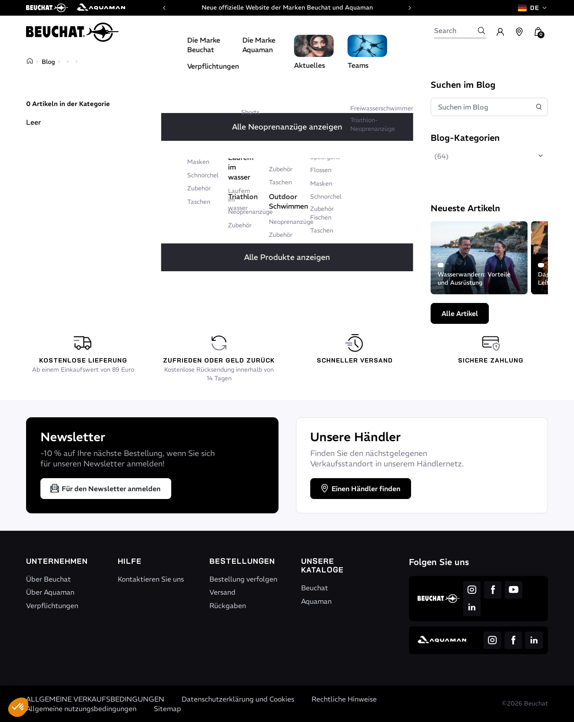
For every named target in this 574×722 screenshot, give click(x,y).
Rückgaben (227, 605)
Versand (222, 592)
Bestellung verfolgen (243, 579)
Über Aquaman (50, 592)
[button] (18, 707)
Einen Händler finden (359, 488)
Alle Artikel (459, 313)
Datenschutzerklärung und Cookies (238, 699)
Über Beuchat (48, 579)
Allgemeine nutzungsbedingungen (81, 708)
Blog (48, 62)
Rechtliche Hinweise (344, 699)
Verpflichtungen (52, 605)
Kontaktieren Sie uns (151, 579)
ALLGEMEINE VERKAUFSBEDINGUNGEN (95, 699)
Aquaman (316, 601)
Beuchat (314, 587)
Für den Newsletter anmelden (105, 488)
